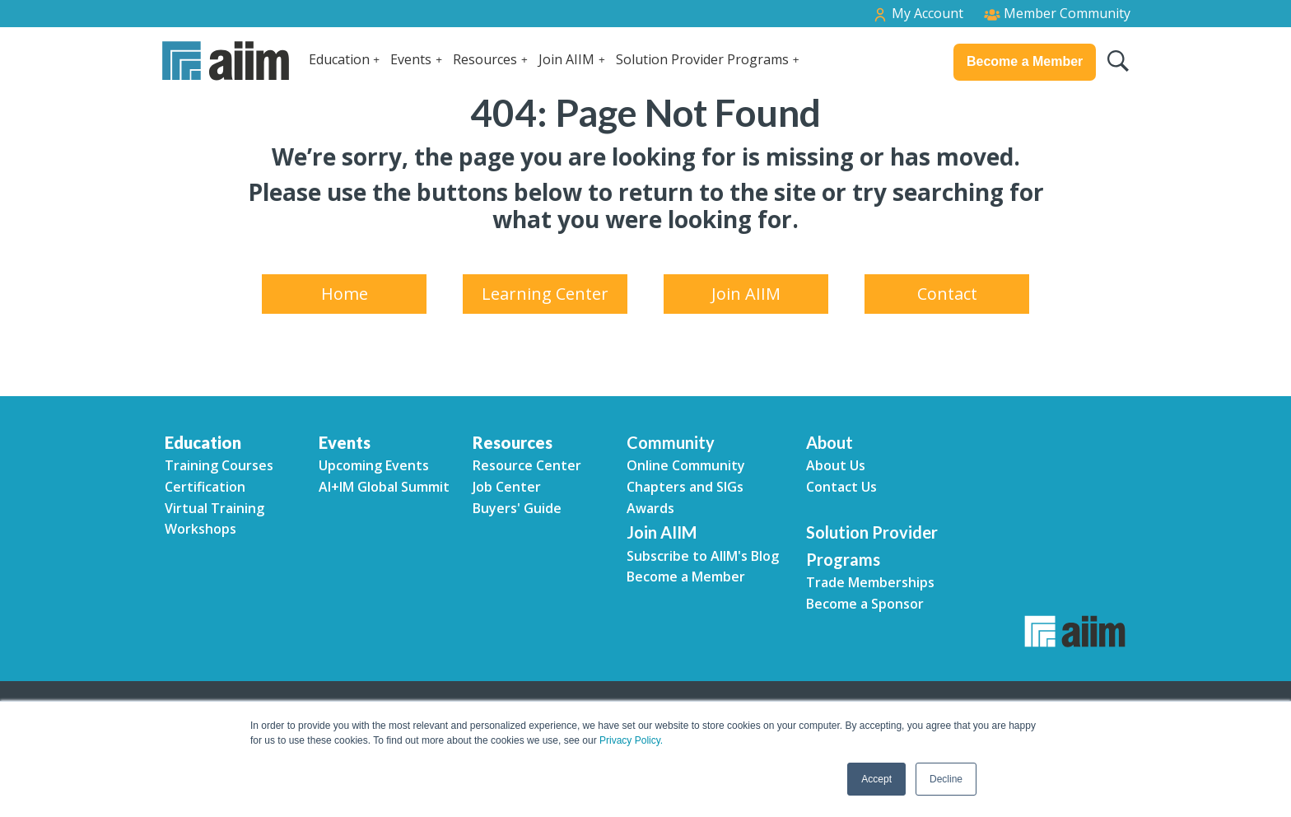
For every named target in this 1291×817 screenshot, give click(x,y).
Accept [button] (876, 779)
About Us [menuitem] (835, 465)
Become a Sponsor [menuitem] (865, 604)
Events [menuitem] (345, 442)
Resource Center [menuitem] (527, 465)
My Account (917, 13)
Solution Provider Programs (702, 59)
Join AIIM (566, 59)
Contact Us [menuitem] (841, 487)
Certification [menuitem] (205, 487)
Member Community (1057, 13)
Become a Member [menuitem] (686, 576)
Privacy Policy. (631, 740)
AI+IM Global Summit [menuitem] (384, 487)
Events (410, 59)
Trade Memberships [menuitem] (870, 582)
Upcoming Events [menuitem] (374, 465)
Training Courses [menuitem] (219, 465)
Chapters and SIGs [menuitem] (685, 487)
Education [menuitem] (203, 442)
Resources (485, 59)
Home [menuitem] (344, 293)
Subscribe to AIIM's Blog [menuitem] (703, 556)
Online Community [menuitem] (686, 465)
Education (339, 59)
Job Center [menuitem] (507, 487)
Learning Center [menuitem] (545, 293)
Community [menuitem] (671, 442)
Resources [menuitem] (512, 442)
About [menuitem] (829, 442)
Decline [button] (946, 779)
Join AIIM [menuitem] (746, 293)
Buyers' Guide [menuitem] (517, 508)
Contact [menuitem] (947, 293)
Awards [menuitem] (650, 508)
